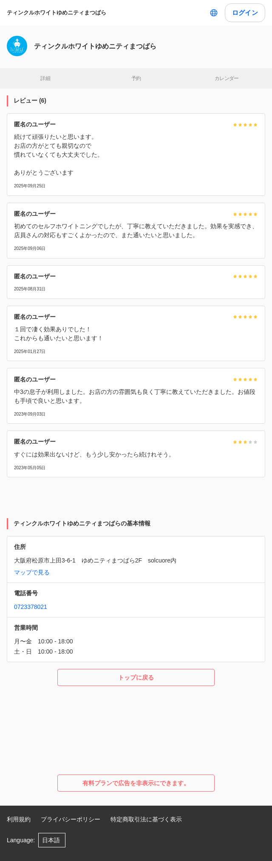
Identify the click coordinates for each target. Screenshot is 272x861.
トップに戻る (136, 677)
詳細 (45, 78)
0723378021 (30, 606)
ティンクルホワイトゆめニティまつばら (56, 12)
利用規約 (19, 819)
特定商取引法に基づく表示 (146, 819)
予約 (136, 78)
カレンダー (227, 78)
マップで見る (32, 572)
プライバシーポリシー (70, 819)
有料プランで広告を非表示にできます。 (136, 783)
